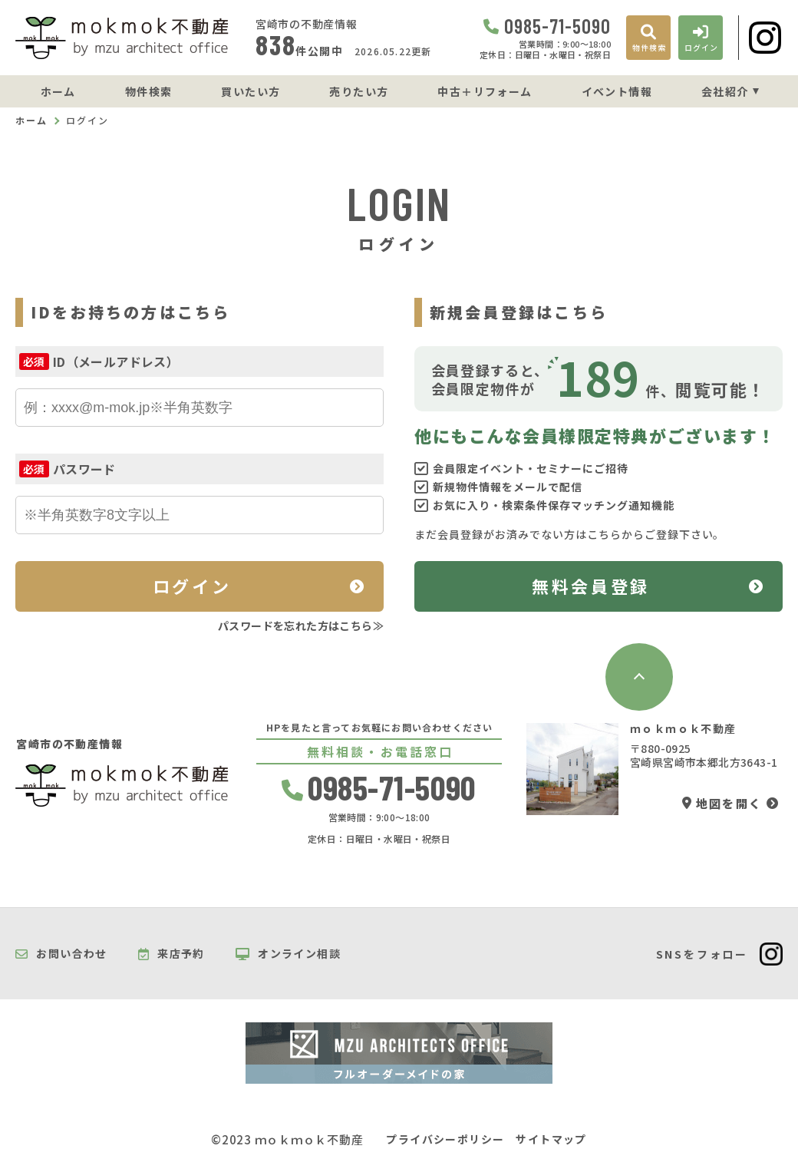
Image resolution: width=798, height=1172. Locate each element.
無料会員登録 (590, 585)
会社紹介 (725, 91)
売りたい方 (358, 91)
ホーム (58, 91)
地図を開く (722, 803)
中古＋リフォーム (484, 91)
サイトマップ (551, 1139)
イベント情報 (617, 91)
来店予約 (171, 954)
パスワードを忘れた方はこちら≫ (301, 625)
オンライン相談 (288, 954)
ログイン (192, 585)
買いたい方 (250, 91)
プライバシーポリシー (445, 1139)
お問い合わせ (61, 954)
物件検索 (149, 91)
